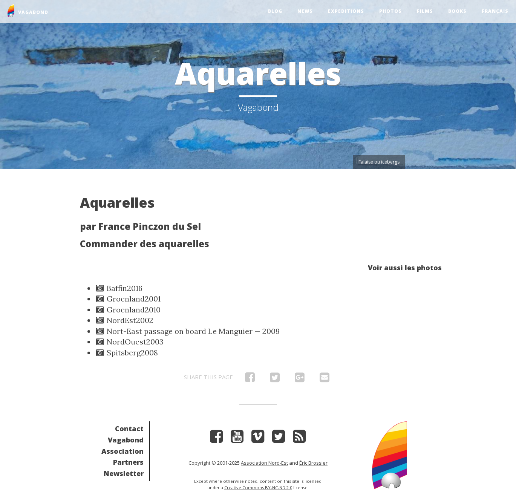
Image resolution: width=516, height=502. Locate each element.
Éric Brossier (313, 462)
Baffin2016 (118, 288)
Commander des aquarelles (144, 243)
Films (425, 11)
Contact (129, 428)
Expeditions (346, 11)
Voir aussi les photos (405, 267)
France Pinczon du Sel (149, 226)
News (305, 11)
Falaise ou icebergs (379, 162)
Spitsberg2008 (126, 352)
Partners (128, 462)
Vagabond (126, 439)
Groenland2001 (128, 298)
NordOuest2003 (129, 341)
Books (457, 11)
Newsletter (124, 473)
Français (495, 11)
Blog (275, 11)
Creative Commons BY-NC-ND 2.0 (258, 487)
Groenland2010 (128, 309)
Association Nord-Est (264, 462)
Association (122, 451)
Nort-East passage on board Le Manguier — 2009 (187, 331)
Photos (390, 11)
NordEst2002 (124, 320)
